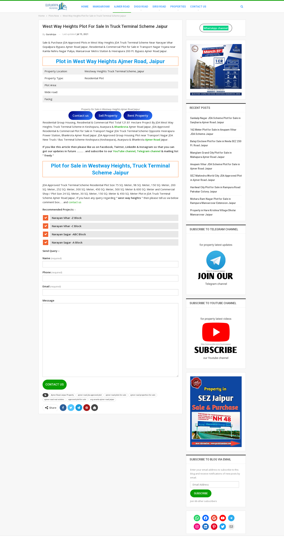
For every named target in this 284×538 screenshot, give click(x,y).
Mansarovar (101, 6)
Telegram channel (148, 151)
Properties (178, 6)
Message (48, 300)
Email (52, 286)
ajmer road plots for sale (116, 395)
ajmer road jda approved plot (90, 395)
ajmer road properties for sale (142, 395)
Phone (52, 272)
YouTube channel (124, 151)
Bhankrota (121, 126)
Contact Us (198, 6)
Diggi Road (141, 6)
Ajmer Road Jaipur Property (62, 395)
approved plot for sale (77, 399)
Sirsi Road (159, 6)
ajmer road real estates (54, 399)
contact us (75, 202)
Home (84, 6)
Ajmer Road (122, 6)
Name (52, 258)
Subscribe (201, 493)
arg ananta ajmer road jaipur (102, 399)
